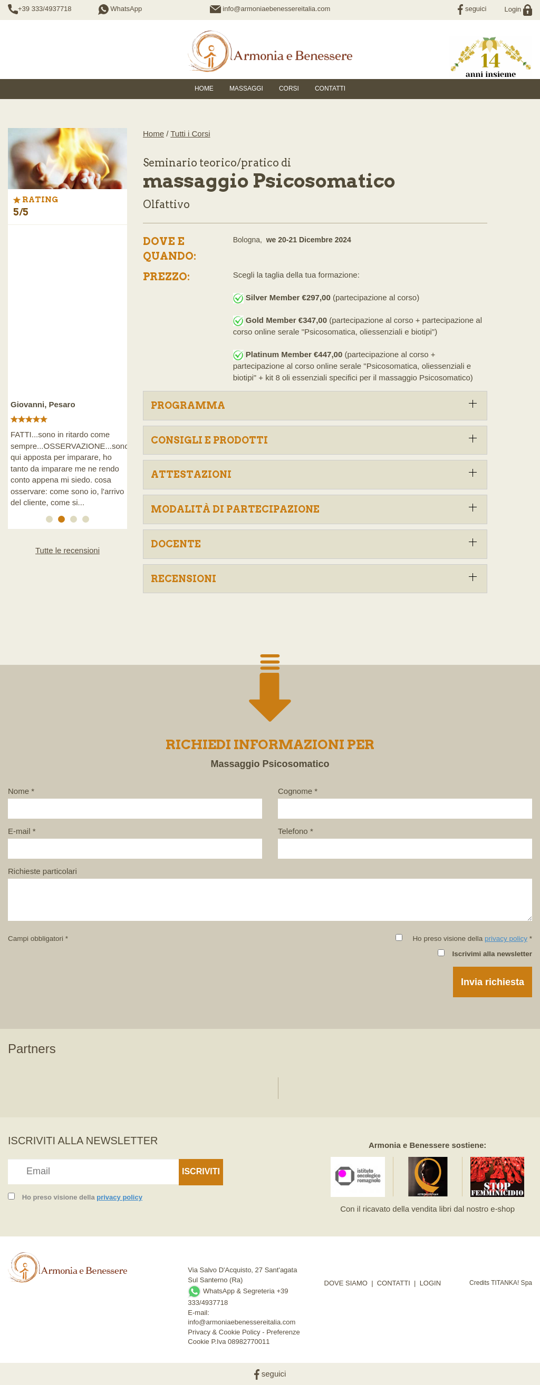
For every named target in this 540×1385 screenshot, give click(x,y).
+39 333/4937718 (45, 9)
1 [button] (51, 521)
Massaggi (246, 88)
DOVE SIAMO (346, 1283)
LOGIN (430, 1283)
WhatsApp (120, 9)
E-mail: (198, 1313)
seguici (472, 9)
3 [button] (75, 521)
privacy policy (506, 938)
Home (153, 133)
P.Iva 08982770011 (240, 1341)
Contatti (330, 88)
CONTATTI (393, 1283)
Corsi (289, 88)
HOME (204, 88)
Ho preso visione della (82, 1197)
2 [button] (63, 521)
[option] (67, 371)
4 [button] (87, 521)
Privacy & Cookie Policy (224, 1332)
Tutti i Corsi (190, 133)
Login (518, 9)
